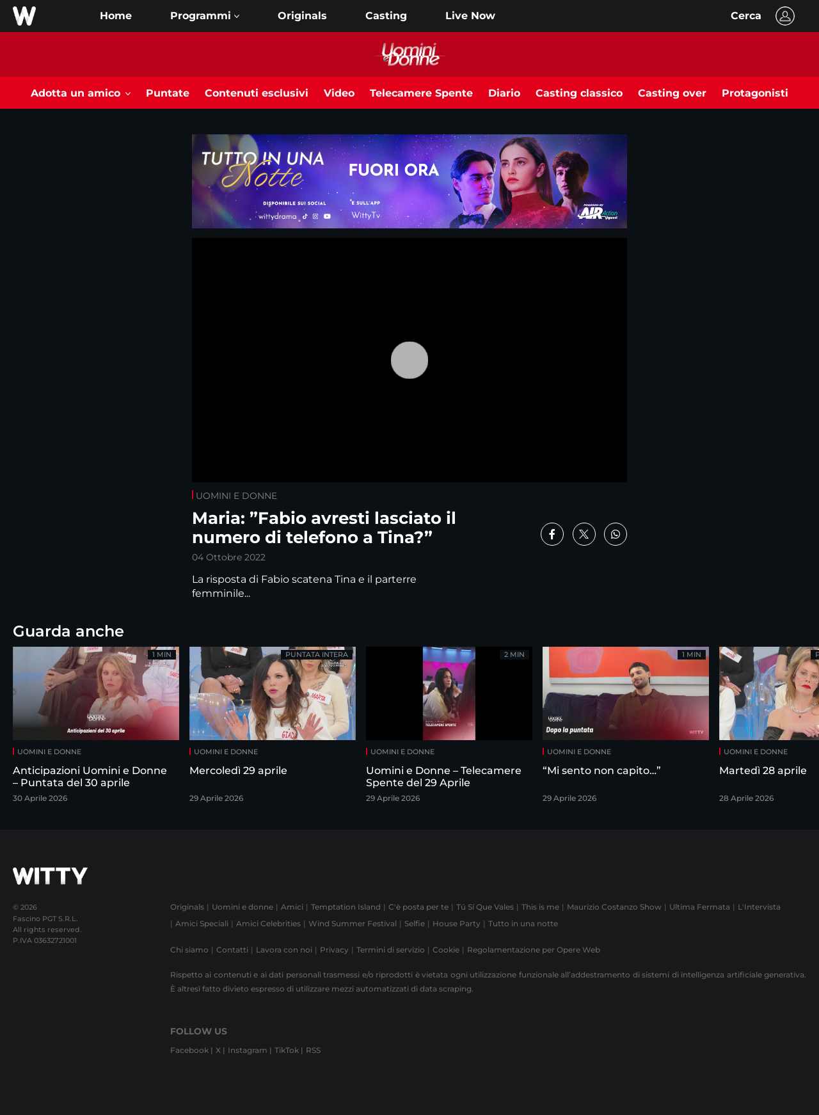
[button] (204, 16)
